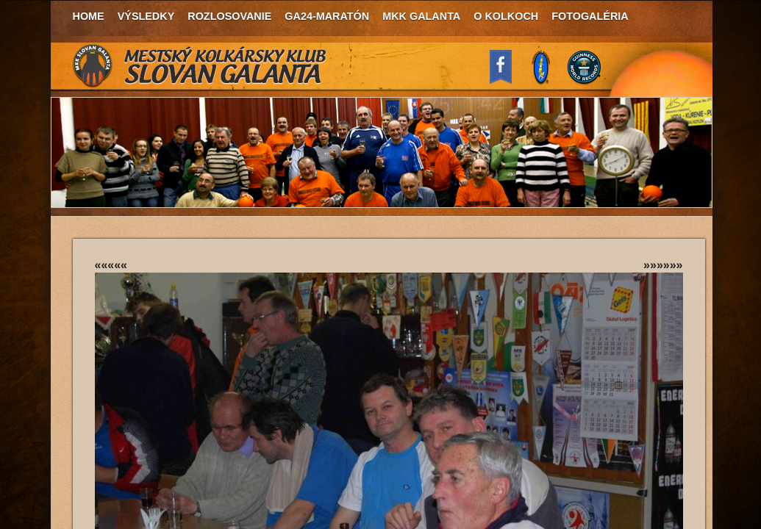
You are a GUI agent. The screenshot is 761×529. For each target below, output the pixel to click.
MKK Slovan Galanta (200, 66)
